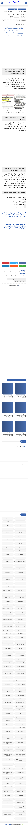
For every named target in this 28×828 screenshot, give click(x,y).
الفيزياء (7, 644)
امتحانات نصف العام (7, 680)
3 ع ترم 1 (20, 547)
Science (20, 565)
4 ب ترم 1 (7, 547)
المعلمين (8, 670)
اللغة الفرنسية (7, 659)
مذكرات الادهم (8, 747)
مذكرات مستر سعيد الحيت (7, 778)
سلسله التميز (20, 709)
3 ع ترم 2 (7, 543)
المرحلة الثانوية (20, 670)
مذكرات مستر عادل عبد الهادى (20, 783)
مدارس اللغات (20, 742)
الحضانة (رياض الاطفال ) (7, 608)
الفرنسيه (7, 641)
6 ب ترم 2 (7, 554)
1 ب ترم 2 (7, 518)
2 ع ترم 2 (20, 539)
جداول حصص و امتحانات (20, 702)
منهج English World (7, 799)
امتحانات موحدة (20, 677)
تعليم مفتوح (7, 695)
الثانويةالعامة (20, 601)
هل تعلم (20, 814)
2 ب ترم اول (7, 529)
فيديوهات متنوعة (20, 724)
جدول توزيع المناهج (20, 706)
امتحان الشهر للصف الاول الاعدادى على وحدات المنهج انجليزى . (13, 33)
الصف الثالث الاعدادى (20, 626)
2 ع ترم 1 (7, 536)
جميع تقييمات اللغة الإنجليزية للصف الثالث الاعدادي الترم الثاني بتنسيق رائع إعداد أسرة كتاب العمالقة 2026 (21, 435)
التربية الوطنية (20, 594)
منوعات (7, 802)
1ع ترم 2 (7, 525)
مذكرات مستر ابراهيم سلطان (7, 773)
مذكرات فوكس (20, 768)
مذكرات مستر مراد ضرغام (20, 788)
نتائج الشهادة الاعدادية (20, 811)
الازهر (8, 583)
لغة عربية (8, 738)
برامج (20, 688)
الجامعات (8, 601)
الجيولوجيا (8, 605)
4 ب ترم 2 (20, 550)
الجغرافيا (20, 605)
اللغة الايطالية (8, 655)
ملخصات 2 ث (7, 795)
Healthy (7, 561)
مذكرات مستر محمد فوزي (7, 783)
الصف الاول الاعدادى (7, 619)
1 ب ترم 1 (20, 518)
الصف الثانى (20, 630)
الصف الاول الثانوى (20, 623)
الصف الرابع (20, 637)
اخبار (8, 568)
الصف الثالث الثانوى (8, 626)
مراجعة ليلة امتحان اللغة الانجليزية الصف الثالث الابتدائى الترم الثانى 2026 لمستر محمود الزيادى (8, 435)
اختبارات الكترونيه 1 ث (7, 576)
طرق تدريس (7, 713)
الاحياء (20, 583)
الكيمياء (20, 652)
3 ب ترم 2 (20, 543)
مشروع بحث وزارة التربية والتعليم (7, 788)
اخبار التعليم (20, 572)
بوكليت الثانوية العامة (7, 688)
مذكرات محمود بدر (20, 772)
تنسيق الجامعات (20, 699)
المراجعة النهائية (7, 662)
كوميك (7, 735)
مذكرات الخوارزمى (20, 750)
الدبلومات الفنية (20, 612)
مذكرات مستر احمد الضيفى (20, 778)
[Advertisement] (14, 52)
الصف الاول (20, 619)
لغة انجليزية (20, 738)
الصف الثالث (7, 623)
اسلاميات (8, 579)
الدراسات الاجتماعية (7, 612)
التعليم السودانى (20, 597)
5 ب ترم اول (20, 554)
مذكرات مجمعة (7, 768)
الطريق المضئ (14, 2)
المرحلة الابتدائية (20, 666)
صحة (7, 709)
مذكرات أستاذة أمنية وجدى (7, 743)
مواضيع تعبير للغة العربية (20, 807)
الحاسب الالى (20, 608)
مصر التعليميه (20, 791)
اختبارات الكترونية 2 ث (20, 576)
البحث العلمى (20, 586)
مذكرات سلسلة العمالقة (20, 765)
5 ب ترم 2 (7, 550)
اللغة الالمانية (8, 652)
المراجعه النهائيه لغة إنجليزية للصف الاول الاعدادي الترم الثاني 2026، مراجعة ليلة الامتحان (8, 417)
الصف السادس (7, 637)
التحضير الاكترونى (20, 590)
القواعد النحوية (7, 648)
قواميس (7, 727)
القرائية (20, 648)
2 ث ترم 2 (20, 532)
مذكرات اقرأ (20, 747)
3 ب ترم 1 (7, 539)
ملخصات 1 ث (20, 795)
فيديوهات (8, 720)
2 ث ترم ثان (20, 536)
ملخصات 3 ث (20, 799)
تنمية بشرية (7, 699)
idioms (20, 568)
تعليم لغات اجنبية (7, 691)
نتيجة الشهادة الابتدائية (8, 811)
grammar (8, 565)
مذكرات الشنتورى (7, 750)
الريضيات (7, 615)
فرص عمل (7, 717)
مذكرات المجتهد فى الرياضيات (8, 755)
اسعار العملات (20, 579)
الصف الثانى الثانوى (20, 633)
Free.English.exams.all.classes (20, 561)
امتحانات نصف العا (20, 680)
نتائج (8, 806)
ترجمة (20, 691)
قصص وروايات (7, 724)
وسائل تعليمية (7, 814)
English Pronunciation (7, 558)
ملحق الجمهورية (7, 791)
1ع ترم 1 (20, 525)
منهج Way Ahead (20, 802)
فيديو (20, 720)
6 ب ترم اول (20, 558)
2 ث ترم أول (7, 532)
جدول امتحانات (8, 702)
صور (20, 713)
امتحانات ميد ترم (7, 677)
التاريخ (7, 586)
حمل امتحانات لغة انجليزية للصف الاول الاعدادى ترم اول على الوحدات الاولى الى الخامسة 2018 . (13, 28)
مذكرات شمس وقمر (7, 764)
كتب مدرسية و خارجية (20, 731)
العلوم (20, 641)
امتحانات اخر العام (20, 673)
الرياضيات (20, 615)
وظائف (20, 818)
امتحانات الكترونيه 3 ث (7, 673)
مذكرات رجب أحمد (7, 759)
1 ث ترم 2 (7, 521)
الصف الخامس (7, 633)
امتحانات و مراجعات (20, 684)
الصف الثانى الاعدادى (7, 630)
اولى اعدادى (23, 281)
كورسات (20, 735)
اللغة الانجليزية (22, 9)
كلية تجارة (8, 731)
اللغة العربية (20, 659)
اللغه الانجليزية (20, 662)
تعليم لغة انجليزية (20, 695)
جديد (16, 281)
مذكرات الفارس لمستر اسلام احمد (20, 755)
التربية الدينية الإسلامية (7, 590)
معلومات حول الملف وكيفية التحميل (15, 35)
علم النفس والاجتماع (20, 717)
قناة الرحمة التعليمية (20, 727)
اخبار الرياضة (7, 572)
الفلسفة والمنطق (20, 644)
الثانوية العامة (8, 597)
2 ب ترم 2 (20, 529)
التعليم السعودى (7, 594)
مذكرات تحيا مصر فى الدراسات (20, 760)
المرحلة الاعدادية (12, 9)
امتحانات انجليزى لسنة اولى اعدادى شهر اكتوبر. (13, 30)
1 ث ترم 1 (20, 521)
